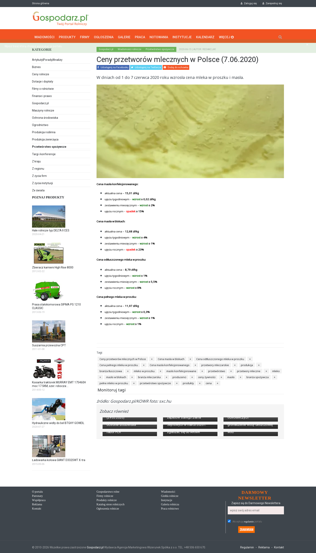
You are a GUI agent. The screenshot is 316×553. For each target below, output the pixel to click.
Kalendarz (205, 35)
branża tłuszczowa (111, 369)
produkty (188, 382)
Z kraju (36, 160)
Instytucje (182, 35)
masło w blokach (116, 376)
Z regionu (38, 167)
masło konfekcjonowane (181, 369)
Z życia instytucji (42, 181)
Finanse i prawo (42, 94)
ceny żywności (206, 376)
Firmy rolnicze (105, 542)
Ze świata (38, 189)
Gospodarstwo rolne (108, 538)
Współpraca (39, 546)
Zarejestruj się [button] (272, 3)
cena (209, 382)
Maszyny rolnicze (43, 109)
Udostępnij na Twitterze (146, 66)
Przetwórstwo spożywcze (61, 146)
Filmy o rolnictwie (43, 87)
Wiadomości (44, 35)
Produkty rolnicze (107, 546)
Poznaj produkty (48, 196)
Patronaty (37, 542)
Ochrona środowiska (45, 116)
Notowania (159, 35)
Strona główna (40, 3)
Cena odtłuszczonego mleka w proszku (220, 357)
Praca (140, 35)
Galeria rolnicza (170, 550)
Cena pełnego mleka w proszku (119, 363)
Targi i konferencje (44, 152)
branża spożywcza (257, 376)
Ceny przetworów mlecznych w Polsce (123, 357)
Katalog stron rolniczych (110, 550)
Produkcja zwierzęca (45, 138)
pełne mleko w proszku (114, 382)
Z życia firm (39, 174)
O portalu (37, 538)
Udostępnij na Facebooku (113, 66)
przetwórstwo (216, 369)
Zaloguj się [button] (249, 3)
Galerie (124, 35)
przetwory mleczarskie (215, 363)
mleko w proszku (144, 369)
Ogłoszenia (103, 35)
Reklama (37, 550)
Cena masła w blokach (171, 357)
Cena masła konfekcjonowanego (169, 363)
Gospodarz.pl (40, 101)
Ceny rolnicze (40, 72)
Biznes (36, 65)
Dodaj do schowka (176, 66)
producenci (179, 376)
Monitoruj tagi (112, 388)
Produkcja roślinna (43, 130)
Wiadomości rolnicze (129, 47)
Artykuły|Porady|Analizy (47, 58)
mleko (276, 369)
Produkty (67, 35)
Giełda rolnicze (169, 542)
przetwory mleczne (248, 369)
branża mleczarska (149, 376)
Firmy (84, 35)
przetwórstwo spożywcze (155, 382)
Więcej (226, 35)
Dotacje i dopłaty (42, 80)
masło (231, 376)
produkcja (247, 363)
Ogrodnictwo (40, 123)
